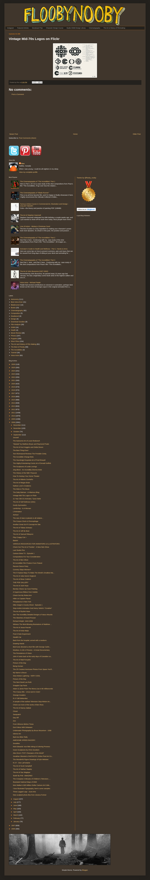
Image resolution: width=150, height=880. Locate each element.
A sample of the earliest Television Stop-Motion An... (32, 701)
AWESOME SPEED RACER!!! (24, 740)
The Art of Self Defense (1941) (24, 502)
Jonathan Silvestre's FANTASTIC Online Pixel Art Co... (33, 756)
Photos (13, 336)
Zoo (14, 721)
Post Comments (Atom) (27, 138)
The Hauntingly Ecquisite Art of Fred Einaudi (29, 460)
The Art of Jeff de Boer (21, 531)
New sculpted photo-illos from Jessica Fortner (29, 795)
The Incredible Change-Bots (23, 457)
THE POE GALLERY (20, 582)
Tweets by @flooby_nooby (86, 178)
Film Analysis (16, 324)
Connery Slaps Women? (22, 569)
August (16, 799)
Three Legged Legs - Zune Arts (24, 792)
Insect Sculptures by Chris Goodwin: (26, 750)
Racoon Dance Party (20, 566)
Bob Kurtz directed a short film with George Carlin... (32, 647)
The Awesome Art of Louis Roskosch (26, 441)
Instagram (10, 28)
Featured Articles (23, 28)
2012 (13, 409)
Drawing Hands (18, 643)
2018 (13, 390)
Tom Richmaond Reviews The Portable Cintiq (29, 454)
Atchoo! (16, 515)
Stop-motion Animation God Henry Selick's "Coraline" (32, 608)
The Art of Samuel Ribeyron (23, 534)
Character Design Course (54, 28)
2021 (13, 380)
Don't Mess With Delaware (22, 727)
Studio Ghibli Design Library (76, 28)
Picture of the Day (19, 663)
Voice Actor (15, 355)
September (17, 435)
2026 (13, 364)
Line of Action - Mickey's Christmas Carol (35, 226)
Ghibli (13, 327)
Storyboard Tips (37, 28)
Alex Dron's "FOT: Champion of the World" (28, 753)
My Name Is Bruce (20, 673)
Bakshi (15, 540)
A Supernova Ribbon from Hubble (25, 592)
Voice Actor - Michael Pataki (30, 282)
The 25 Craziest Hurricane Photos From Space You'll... (33, 669)
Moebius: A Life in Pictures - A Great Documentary (31, 650)
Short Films (15, 341)
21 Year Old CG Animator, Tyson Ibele (27, 499)
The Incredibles (16, 350)
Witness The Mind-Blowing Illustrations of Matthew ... (32, 624)
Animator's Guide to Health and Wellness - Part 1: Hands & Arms (44, 249)
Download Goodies (18, 322)
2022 (13, 377)
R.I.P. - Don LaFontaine (21, 763)
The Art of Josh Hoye (20, 586)
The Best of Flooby (18, 347)
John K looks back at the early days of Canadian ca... (32, 656)
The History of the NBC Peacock (25, 473)
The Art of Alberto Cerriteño (23, 479)
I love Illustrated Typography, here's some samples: (32, 788)
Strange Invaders (19, 695)
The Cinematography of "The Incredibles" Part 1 (37, 181)
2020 (13, 384)
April (15, 812)
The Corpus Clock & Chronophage (25, 521)
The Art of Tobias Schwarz (22, 528)
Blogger (85, 870)
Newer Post (13, 134)
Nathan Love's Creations (22, 486)
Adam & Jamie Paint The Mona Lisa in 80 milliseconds (33, 689)
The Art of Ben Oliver (20, 560)
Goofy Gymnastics (20, 505)
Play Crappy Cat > (19, 537)
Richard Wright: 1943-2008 (23, 621)
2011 (13, 413)
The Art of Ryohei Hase (21, 611)
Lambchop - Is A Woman (22, 508)
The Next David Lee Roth (22, 682)
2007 (13, 825)
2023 (13, 374)
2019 (13, 387)
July (15, 802)
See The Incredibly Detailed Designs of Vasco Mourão (33, 615)
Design (13, 319)
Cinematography (94, 28)
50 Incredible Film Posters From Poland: (28, 563)
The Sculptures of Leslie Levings (25, 466)
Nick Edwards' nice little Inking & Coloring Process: (31, 746)
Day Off (16, 718)
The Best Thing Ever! (21, 450)
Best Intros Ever (17, 302)
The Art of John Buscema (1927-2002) (34, 271)
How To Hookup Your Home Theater (26, 476)
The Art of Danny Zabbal (22, 708)
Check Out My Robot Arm (22, 595)
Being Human (18, 666)
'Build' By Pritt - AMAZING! (23, 776)
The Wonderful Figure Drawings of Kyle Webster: (31, 759)
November (17, 428)
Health (13, 330)
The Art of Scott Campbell (22, 766)
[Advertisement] (75, 114)
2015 (13, 400)
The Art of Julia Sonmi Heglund (24, 576)
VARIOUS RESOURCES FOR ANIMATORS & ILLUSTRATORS (36, 544)
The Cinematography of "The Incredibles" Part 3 (37, 260)
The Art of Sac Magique (21, 772)
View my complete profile (28, 172)
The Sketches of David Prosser (24, 618)
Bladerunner (15, 305)
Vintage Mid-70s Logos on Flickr (25, 495)
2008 (13, 422)
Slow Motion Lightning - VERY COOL (26, 676)
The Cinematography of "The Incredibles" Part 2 (37, 238)
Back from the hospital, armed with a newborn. (30, 640)
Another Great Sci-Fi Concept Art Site (26, 524)
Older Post (137, 134)
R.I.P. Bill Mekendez (20, 698)
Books (13, 308)
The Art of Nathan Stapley (22, 769)
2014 (13, 403)
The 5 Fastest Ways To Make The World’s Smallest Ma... (33, 573)
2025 (13, 367)
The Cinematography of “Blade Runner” (34, 193)
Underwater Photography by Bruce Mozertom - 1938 (32, 730)
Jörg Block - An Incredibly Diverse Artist (27, 470)
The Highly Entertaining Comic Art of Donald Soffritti (32, 463)
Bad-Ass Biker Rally (20, 737)
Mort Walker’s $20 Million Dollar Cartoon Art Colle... (32, 785)
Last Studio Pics (19, 550)
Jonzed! (16, 437)
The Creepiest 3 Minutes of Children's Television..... (32, 779)
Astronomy (15, 299)
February (16, 818)
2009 (13, 419)
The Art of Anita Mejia (21, 631)
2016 (13, 396)
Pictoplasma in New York (22, 602)
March (15, 815)
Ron (22, 163)
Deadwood (15, 316)
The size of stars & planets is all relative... (28, 518)
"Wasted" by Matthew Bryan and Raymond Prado (31, 444)
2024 (13, 371)
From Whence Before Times (23, 724)
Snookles (16, 743)
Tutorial (13, 352)
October (16, 431)
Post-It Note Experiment (22, 634)
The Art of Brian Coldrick (22, 579)
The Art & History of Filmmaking (114, 28)
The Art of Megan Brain (21, 483)
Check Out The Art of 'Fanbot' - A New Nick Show (31, 547)
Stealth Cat (17, 637)
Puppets (14, 338)
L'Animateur (17, 511)
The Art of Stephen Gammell (30, 215)
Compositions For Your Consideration (26, 557)
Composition (15, 313)
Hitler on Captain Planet (21, 598)
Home (75, 134)
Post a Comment (18, 94)
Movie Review (16, 333)
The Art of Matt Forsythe (22, 660)
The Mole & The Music (21, 489)
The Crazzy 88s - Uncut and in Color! (26, 692)
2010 (13, 416)
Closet (15, 711)
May (15, 809)
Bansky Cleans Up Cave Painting (25, 589)
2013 (13, 406)
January (16, 821)
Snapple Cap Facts (20, 685)
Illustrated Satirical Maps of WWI (25, 782)
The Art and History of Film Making (23, 344)
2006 (13, 829)
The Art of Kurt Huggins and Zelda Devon (28, 447)
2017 (13, 393)
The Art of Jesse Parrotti (22, 627)
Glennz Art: (17, 734)
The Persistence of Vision (22, 653)
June (15, 805)
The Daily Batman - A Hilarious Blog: (26, 492)
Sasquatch (17, 714)
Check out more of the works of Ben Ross (28, 705)
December (17, 425)
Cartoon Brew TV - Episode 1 (24, 553)
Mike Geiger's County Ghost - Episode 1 (27, 605)
